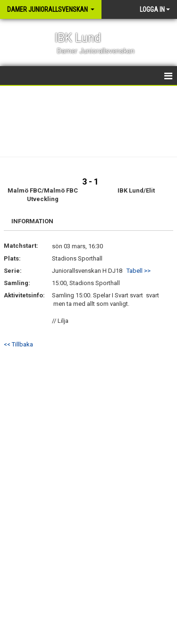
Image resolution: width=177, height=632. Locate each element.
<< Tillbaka (18, 344)
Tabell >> (138, 270)
